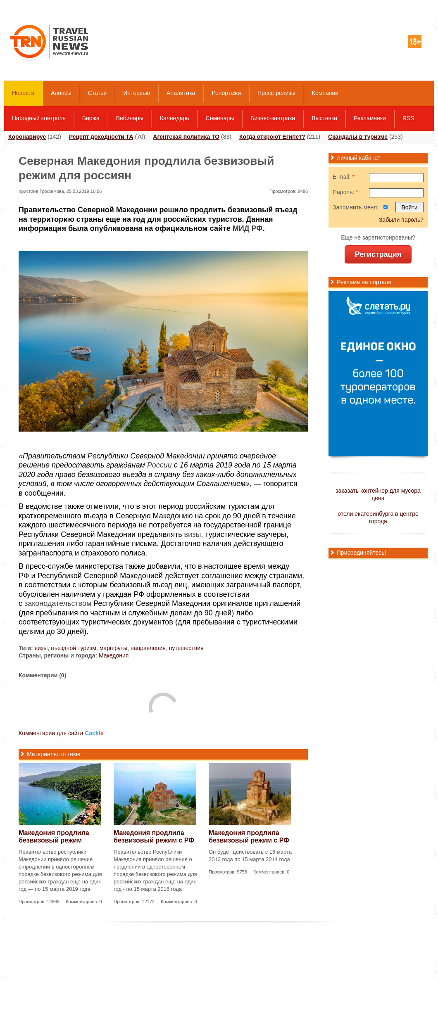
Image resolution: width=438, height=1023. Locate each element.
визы (192, 534)
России (159, 465)
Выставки (324, 118)
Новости (23, 93)
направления (148, 648)
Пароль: (345, 192)
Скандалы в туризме (358, 136)
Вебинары (129, 118)
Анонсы (61, 93)
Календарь (174, 118)
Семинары (220, 118)
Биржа (91, 118)
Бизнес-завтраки (272, 118)
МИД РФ (248, 228)
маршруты (114, 648)
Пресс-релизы (276, 93)
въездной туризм (73, 648)
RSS (408, 118)
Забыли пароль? (401, 219)
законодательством (57, 603)
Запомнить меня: (355, 207)
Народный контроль (39, 118)
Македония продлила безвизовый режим (54, 836)
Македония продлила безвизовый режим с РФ (154, 836)
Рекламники (370, 118)
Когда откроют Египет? (272, 136)
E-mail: (344, 176)
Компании (325, 93)
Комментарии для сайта (61, 733)
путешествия (186, 648)
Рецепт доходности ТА (101, 136)
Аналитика (181, 93)
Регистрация (378, 254)
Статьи (97, 93)
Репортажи (226, 93)
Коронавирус (27, 136)
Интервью (136, 93)
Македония (114, 655)
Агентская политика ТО (186, 136)
